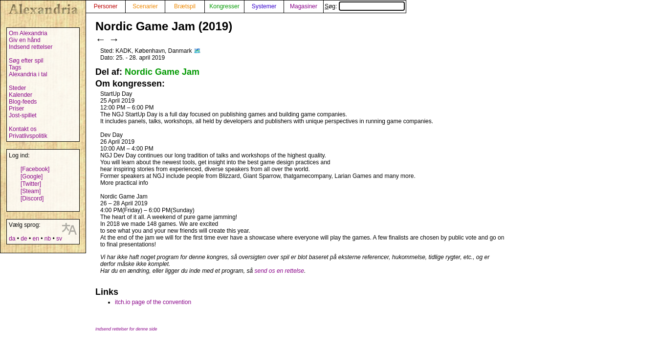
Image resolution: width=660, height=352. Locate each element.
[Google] (32, 176)
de (24, 238)
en (35, 238)
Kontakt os (23, 129)
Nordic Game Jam (162, 72)
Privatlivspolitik (28, 135)
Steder (17, 88)
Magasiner (303, 6)
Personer (106, 6)
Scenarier (144, 6)
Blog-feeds (23, 101)
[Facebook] (35, 169)
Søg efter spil (26, 60)
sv (59, 238)
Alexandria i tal (28, 74)
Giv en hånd (25, 40)
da (12, 238)
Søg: (365, 6)
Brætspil (185, 6)
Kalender (20, 94)
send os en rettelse (279, 270)
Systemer (264, 6)
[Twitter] (31, 183)
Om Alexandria (28, 33)
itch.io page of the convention (153, 302)
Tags (15, 67)
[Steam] (31, 191)
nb (47, 238)
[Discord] (32, 198)
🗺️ (197, 50)
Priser (16, 108)
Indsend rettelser (30, 47)
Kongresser (224, 6)
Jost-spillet (23, 115)
